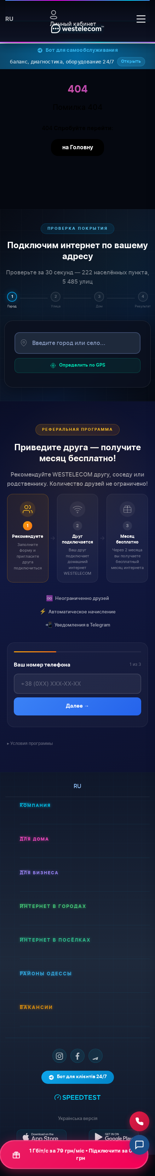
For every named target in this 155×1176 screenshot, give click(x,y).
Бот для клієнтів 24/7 (77, 1077)
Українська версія (77, 1118)
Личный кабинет (73, 18)
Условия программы (31, 743)
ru (9, 19)
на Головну (77, 147)
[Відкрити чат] (139, 1145)
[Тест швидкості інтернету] (77, 1096)
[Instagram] (59, 1056)
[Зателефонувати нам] (140, 1121)
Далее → (77, 706)
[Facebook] (77, 1056)
